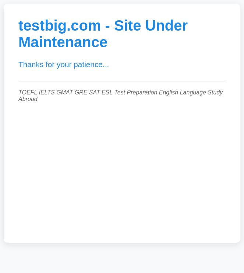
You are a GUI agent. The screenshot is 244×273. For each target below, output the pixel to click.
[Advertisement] (122, 169)
